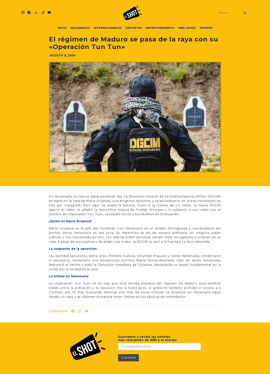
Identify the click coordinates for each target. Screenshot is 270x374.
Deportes (134, 27)
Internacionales (108, 27)
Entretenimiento (160, 27)
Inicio (62, 27)
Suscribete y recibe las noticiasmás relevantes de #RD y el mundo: (159, 342)
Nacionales (80, 27)
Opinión (206, 27)
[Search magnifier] (244, 12)
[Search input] (230, 12)
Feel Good (187, 27)
